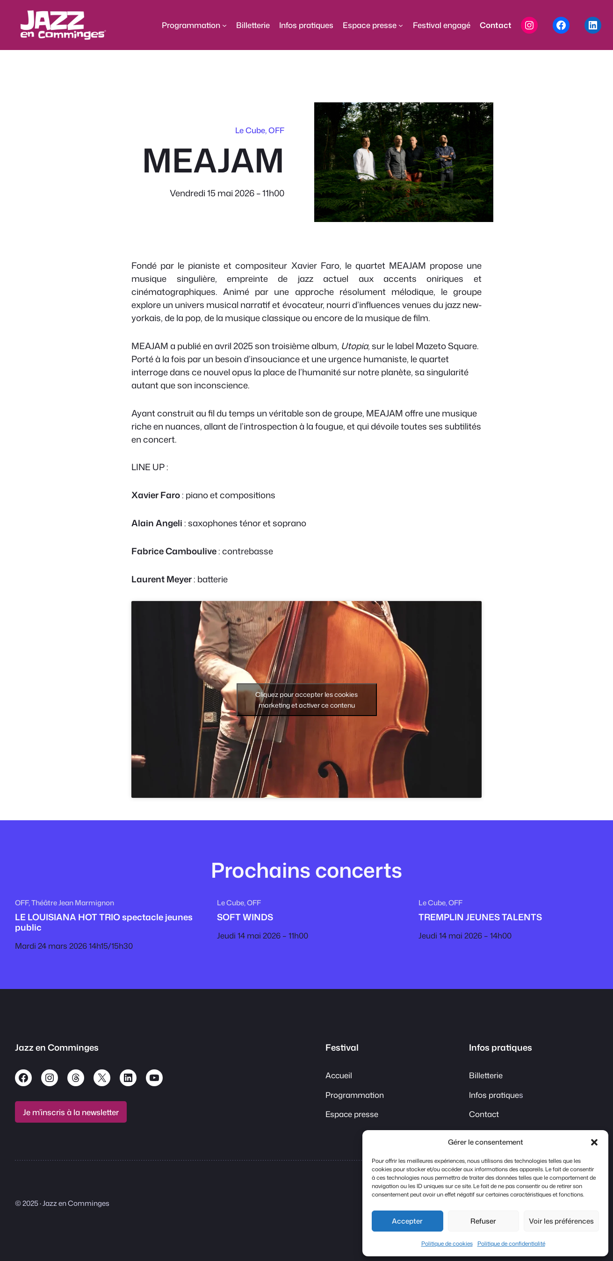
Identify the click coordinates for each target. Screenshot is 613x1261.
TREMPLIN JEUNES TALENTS (480, 917)
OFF (276, 130)
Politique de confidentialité (511, 1243)
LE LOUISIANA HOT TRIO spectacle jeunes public (104, 922)
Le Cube (250, 130)
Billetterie (486, 1075)
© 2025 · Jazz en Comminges (62, 1203)
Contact (484, 1114)
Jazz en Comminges (57, 1047)
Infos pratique (494, 1094)
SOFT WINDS (245, 917)
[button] (594, 1142)
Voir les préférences (561, 1221)
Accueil (338, 1075)
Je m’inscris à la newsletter (71, 1112)
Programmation (354, 1094)
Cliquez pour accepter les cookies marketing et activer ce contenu (306, 699)
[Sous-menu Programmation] (224, 25)
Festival (342, 1047)
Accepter (407, 1221)
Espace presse (351, 1114)
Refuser (483, 1221)
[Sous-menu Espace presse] (400, 25)
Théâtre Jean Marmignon (72, 902)
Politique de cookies (447, 1243)
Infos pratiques (500, 1047)
